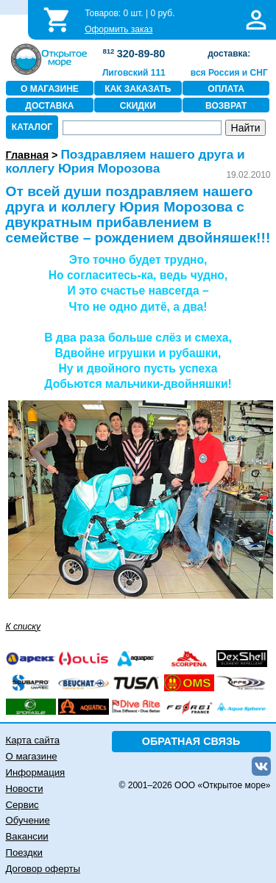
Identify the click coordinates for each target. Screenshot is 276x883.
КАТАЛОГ (32, 127)
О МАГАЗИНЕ (50, 89)
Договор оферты (43, 868)
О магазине (31, 756)
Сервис (22, 804)
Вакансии (27, 836)
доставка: (229, 53)
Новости (24, 788)
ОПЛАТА (226, 89)
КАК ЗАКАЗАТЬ (138, 89)
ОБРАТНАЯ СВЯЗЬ (191, 741)
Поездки (24, 852)
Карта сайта (33, 740)
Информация (36, 772)
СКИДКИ (138, 106)
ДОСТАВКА (49, 106)
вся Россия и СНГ (229, 73)
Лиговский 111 (134, 73)
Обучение (28, 820)
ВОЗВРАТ (226, 106)
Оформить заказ (118, 29)
